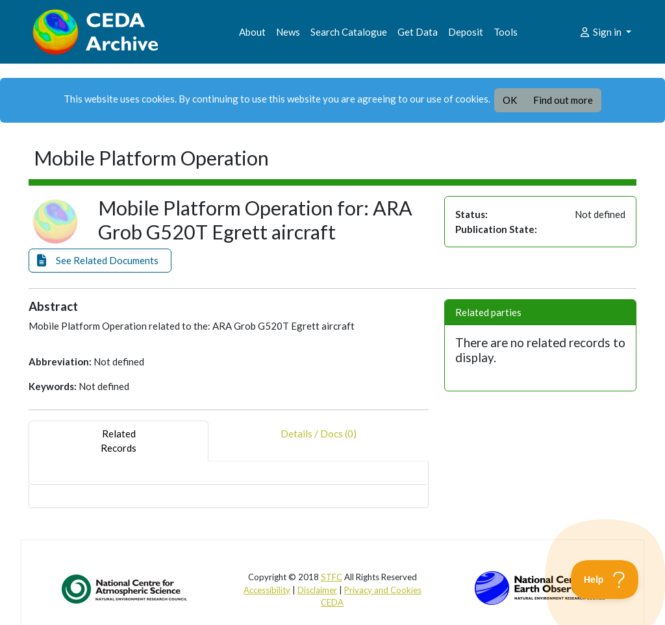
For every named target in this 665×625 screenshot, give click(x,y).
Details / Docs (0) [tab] (319, 441)
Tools (506, 32)
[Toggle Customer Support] (605, 579)
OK (510, 100)
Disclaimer (317, 590)
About (252, 32)
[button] (100, 261)
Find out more (563, 100)
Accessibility (267, 590)
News (288, 32)
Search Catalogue (348, 32)
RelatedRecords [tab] (118, 441)
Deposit (465, 32)
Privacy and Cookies (382, 590)
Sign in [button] (601, 32)
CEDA (332, 602)
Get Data (417, 32)
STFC (331, 577)
